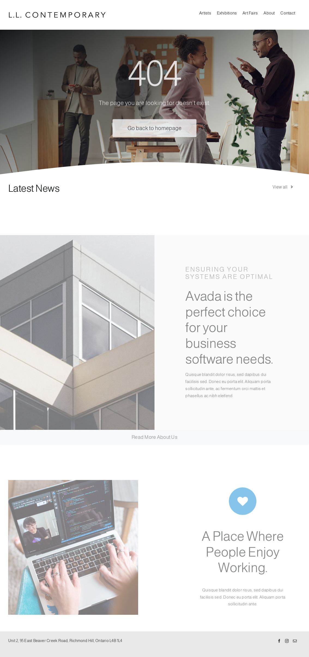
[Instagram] (287, 641)
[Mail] (295, 641)
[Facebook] (279, 641)
